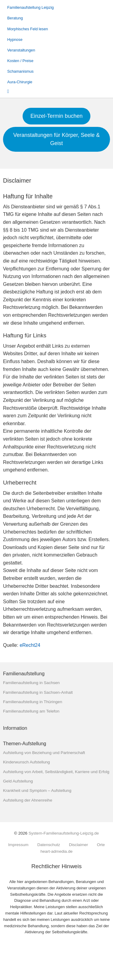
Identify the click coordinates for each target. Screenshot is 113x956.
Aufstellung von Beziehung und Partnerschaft (44, 752)
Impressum (18, 845)
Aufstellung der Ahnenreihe (27, 800)
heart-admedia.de (56, 851)
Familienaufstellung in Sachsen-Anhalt (38, 692)
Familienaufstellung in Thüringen (32, 702)
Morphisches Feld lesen (27, 29)
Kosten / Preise (20, 60)
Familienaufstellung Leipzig (30, 7)
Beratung (15, 18)
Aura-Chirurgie (19, 82)
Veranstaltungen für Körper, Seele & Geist (56, 139)
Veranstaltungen (21, 50)
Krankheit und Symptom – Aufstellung (37, 790)
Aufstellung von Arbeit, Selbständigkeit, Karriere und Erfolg (56, 771)
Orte (101, 845)
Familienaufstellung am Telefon (31, 711)
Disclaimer (78, 845)
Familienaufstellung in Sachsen (31, 682)
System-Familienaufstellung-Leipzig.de (64, 833)
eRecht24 (30, 645)
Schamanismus (20, 71)
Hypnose (15, 39)
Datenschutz (48, 845)
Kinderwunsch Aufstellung (26, 762)
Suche (12, 91)
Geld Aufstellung (18, 781)
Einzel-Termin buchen (56, 116)
